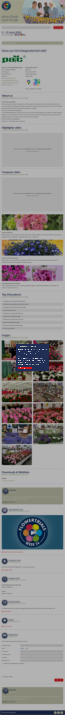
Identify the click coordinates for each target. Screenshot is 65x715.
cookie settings (35, 364)
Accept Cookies (26, 368)
